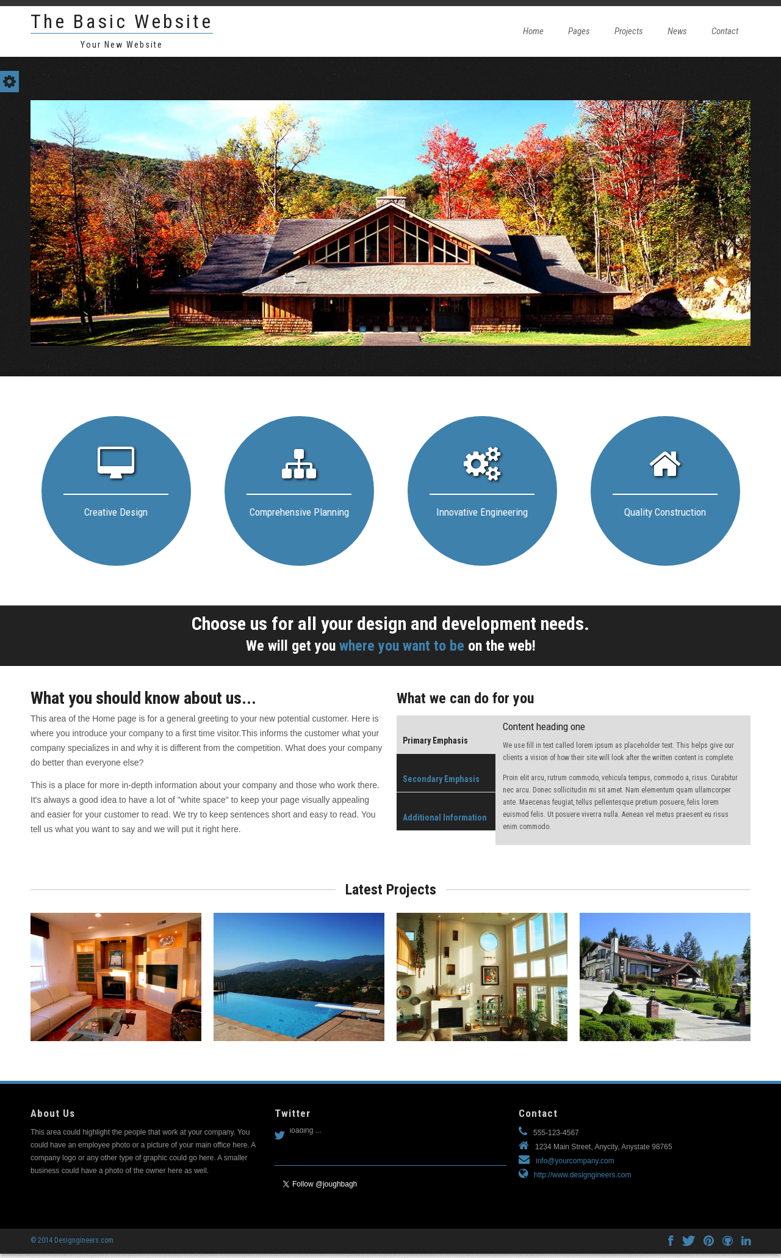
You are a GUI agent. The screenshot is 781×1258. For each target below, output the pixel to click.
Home (533, 31)
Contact (724, 31)
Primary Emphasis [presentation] (435, 740)
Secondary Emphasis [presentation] (441, 779)
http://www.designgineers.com (582, 1175)
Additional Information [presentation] (445, 817)
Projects (628, 31)
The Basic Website (122, 21)
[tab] (447, 734)
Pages (579, 31)
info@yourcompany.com (575, 1161)
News (677, 31)
